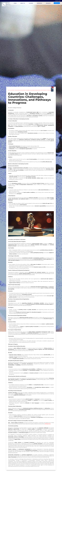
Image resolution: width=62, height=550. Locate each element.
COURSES (31, 3)
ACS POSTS (12, 90)
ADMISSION (39, 3)
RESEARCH (48, 3)
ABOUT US (22, 3)
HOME (15, 3)
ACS (9, 90)
